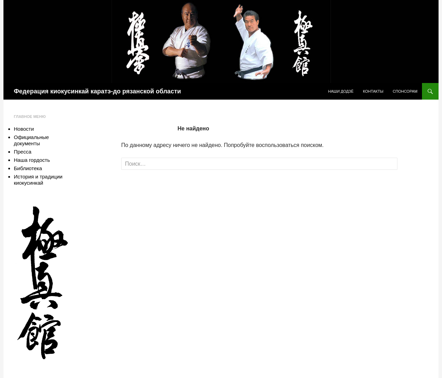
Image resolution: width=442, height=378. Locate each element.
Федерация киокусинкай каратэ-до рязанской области (97, 91)
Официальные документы (31, 140)
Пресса (22, 152)
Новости (24, 129)
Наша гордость (32, 160)
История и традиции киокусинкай (38, 180)
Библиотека (28, 168)
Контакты (373, 91)
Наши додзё (341, 91)
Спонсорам (405, 91)
